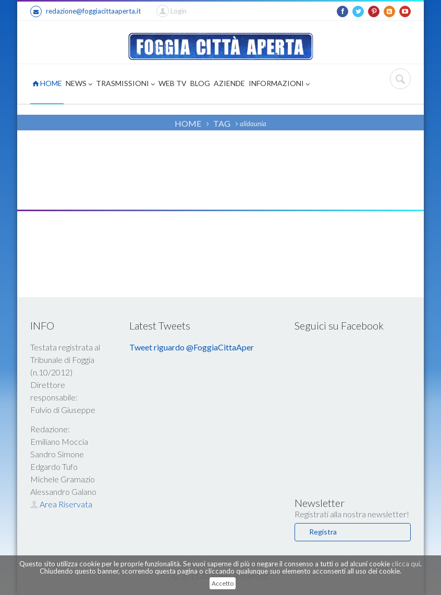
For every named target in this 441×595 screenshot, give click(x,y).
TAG (221, 123)
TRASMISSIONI (125, 84)
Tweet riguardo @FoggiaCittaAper (191, 347)
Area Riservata (61, 504)
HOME (47, 83)
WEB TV (172, 83)
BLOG (200, 83)
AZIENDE (229, 83)
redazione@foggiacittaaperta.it (85, 11)
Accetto (223, 583)
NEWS (79, 84)
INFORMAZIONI (279, 84)
